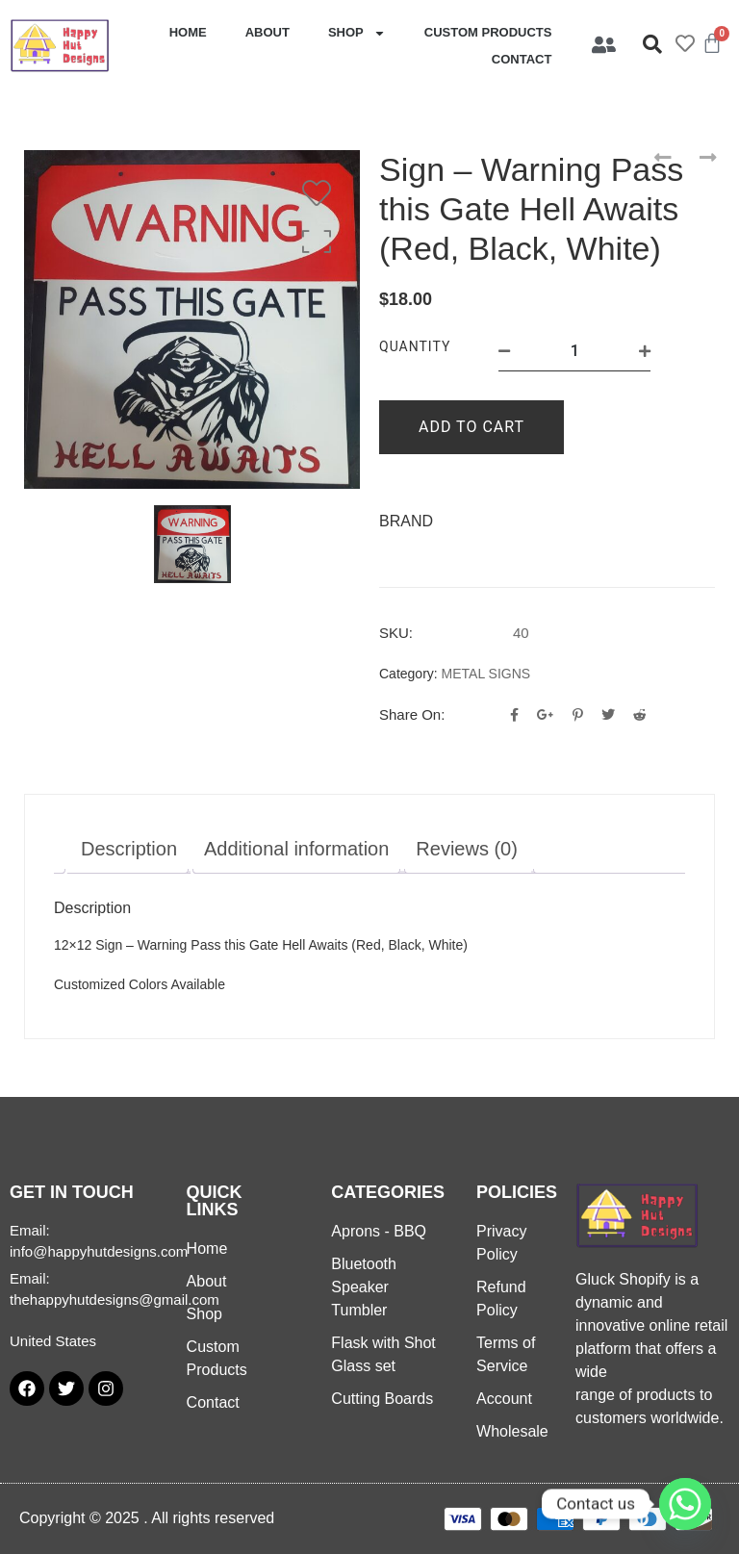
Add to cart (471, 427)
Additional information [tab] (296, 848)
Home (188, 32)
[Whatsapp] (685, 1504)
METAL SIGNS (486, 673)
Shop (357, 32)
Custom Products (488, 32)
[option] (192, 319)
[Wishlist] (321, 193)
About (267, 32)
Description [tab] (129, 848)
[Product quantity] (574, 351)
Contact (522, 59)
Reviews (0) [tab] (467, 848)
